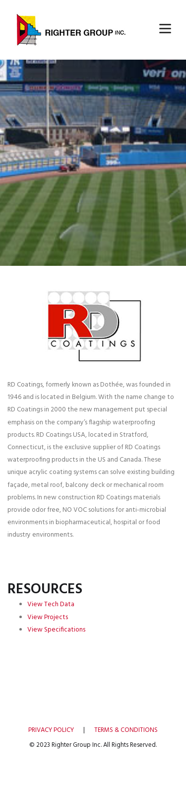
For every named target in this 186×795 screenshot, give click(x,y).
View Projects (47, 617)
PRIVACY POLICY (51, 730)
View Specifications (56, 630)
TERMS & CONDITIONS (126, 730)
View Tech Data (50, 604)
